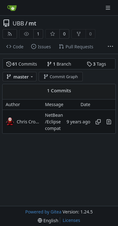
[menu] (48, 220)
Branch (59, 64)
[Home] (12, 7)
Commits (21, 64)
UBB (18, 23)
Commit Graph (60, 76)
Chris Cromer (29, 122)
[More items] (110, 47)
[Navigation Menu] (108, 8)
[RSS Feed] (10, 34)
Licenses (71, 220)
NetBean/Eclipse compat (54, 122)
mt (33, 23)
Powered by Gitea (43, 212)
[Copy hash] (98, 121)
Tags (96, 64)
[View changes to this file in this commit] (109, 121)
